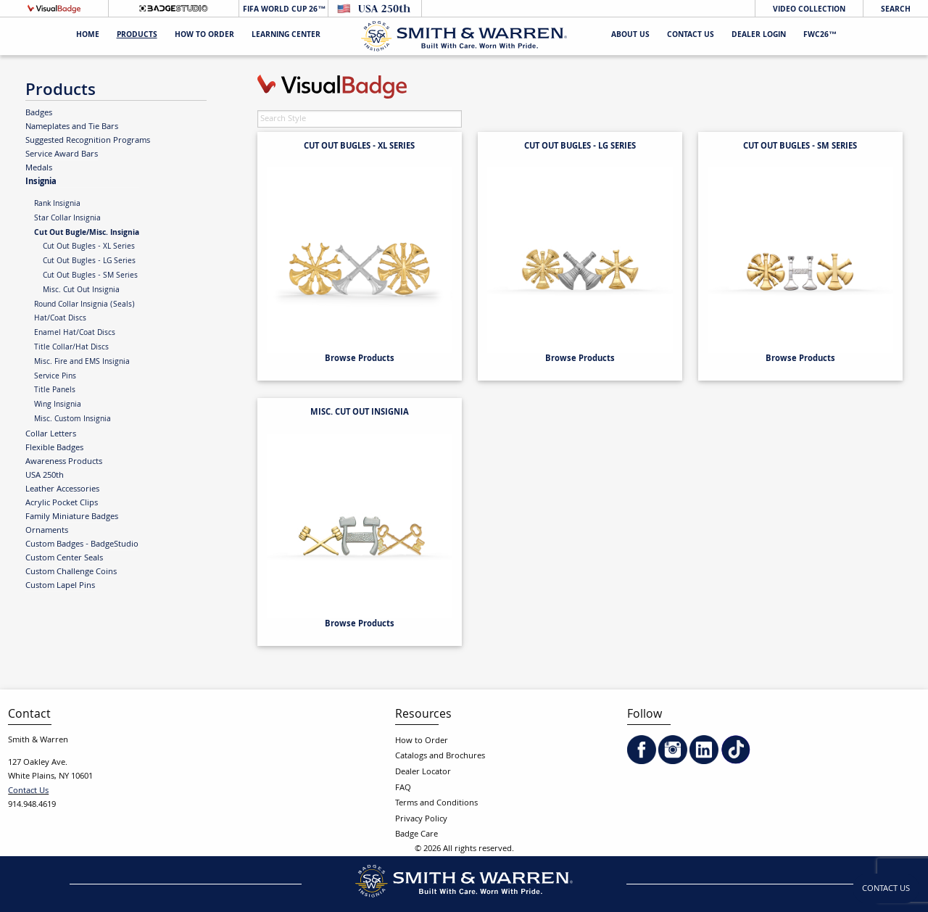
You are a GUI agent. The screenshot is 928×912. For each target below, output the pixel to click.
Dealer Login (759, 36)
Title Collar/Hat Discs (71, 348)
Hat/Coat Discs (60, 319)
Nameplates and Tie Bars (71, 127)
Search (896, 10)
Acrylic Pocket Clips (61, 503)
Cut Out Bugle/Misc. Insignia (86, 233)
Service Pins (55, 377)
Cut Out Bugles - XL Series (89, 247)
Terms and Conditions (436, 803)
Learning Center (286, 36)
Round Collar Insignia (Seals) (84, 305)
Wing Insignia (57, 405)
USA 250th (44, 475)
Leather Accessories (62, 489)
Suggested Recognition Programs (87, 140)
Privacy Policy (421, 819)
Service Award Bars (61, 154)
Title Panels (54, 391)
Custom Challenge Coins (71, 572)
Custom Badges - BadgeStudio (81, 544)
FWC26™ (820, 36)
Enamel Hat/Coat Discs (74, 333)
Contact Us (690, 36)
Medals (38, 168)
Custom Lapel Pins (60, 586)
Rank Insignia (57, 204)
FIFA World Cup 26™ (283, 10)
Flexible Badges (54, 448)
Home (87, 36)
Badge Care (416, 835)
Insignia (41, 181)
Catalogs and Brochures (440, 756)
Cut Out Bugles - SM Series (90, 276)
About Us (630, 36)
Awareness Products (63, 462)
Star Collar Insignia (67, 219)
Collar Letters (50, 434)
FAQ (403, 788)
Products (137, 36)
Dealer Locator (423, 772)
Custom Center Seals (64, 558)
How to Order (421, 741)
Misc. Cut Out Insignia (81, 291)
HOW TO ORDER (204, 36)
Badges (38, 113)
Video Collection (809, 10)
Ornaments (46, 530)
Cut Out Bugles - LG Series (89, 262)
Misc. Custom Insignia (72, 420)
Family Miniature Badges (71, 517)
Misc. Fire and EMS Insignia (82, 362)
